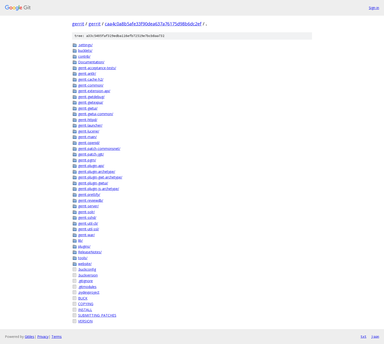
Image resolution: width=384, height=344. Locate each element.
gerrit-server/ (88, 206)
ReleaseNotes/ (90, 252)
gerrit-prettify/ (89, 194)
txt (363, 336)
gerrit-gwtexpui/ (90, 102)
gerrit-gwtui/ (87, 108)
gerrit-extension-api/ (94, 91)
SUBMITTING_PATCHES (97, 315)
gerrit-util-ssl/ (88, 229)
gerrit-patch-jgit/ (91, 154)
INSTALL (85, 309)
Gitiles (29, 336)
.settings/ (85, 45)
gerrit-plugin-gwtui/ (93, 183)
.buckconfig (87, 269)
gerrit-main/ (87, 136)
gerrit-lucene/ (88, 131)
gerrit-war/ (86, 235)
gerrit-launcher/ (90, 125)
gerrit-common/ (90, 85)
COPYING (85, 303)
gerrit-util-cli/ (88, 223)
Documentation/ (91, 62)
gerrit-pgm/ (87, 160)
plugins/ (84, 246)
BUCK (82, 298)
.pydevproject (88, 292)
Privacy (42, 336)
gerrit (78, 24)
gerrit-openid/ (89, 142)
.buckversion (88, 275)
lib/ (80, 240)
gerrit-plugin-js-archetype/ (98, 188)
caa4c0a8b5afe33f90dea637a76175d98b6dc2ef (153, 24)
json (375, 336)
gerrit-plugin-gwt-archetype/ (100, 177)
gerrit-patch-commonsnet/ (99, 148)
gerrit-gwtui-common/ (95, 113)
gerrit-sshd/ (87, 217)
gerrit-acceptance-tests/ (97, 68)
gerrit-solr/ (86, 212)
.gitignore (85, 280)
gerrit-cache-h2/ (90, 79)
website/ (85, 263)
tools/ (82, 257)
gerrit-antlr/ (87, 73)
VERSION (85, 321)
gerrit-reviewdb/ (90, 200)
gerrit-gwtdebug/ (91, 96)
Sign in (374, 7)
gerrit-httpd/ (87, 119)
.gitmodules (87, 286)
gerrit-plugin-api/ (91, 165)
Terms (56, 336)
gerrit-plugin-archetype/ (96, 171)
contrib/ (84, 56)
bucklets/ (85, 50)
